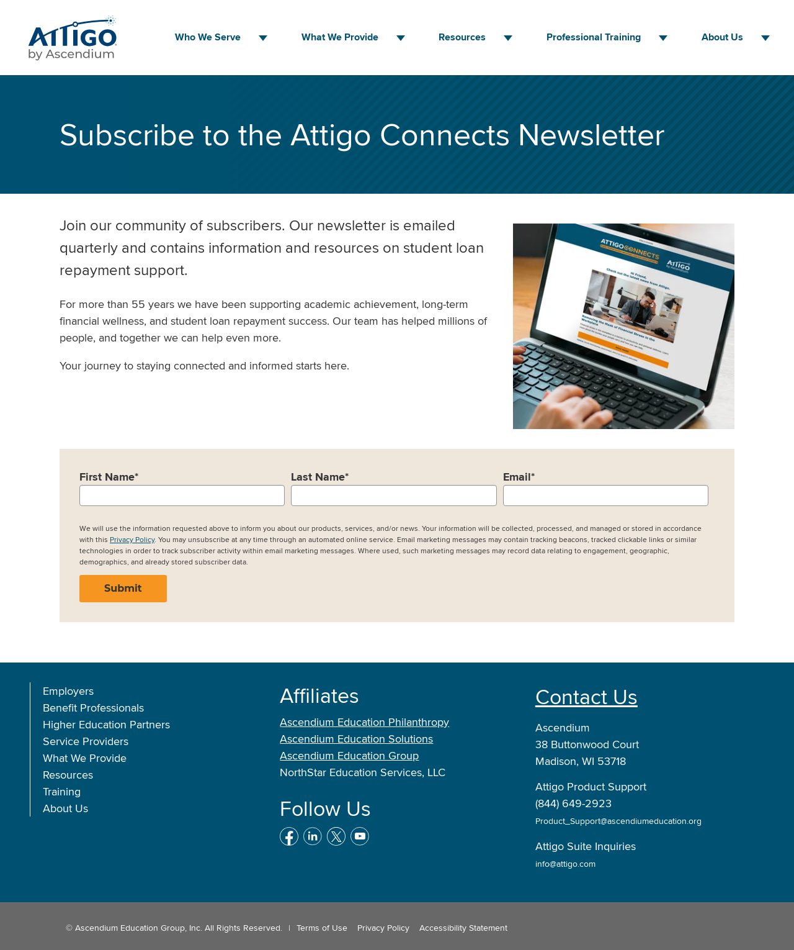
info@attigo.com (565, 863)
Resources (462, 37)
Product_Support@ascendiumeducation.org (618, 821)
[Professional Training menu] (663, 38)
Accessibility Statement (463, 927)
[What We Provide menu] (400, 38)
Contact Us (586, 696)
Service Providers (85, 741)
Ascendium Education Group (349, 755)
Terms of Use (322, 927)
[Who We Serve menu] (263, 38)
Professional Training (593, 37)
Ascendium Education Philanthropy (364, 722)
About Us (722, 37)
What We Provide (339, 37)
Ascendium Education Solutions (356, 738)
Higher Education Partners (106, 724)
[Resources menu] (508, 38)
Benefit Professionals (93, 707)
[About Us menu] (765, 38)
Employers (68, 691)
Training (62, 791)
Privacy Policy (132, 539)
